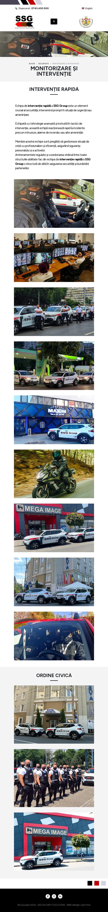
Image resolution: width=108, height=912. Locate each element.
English (87, 8)
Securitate (43, 64)
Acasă (32, 64)
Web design (73, 904)
